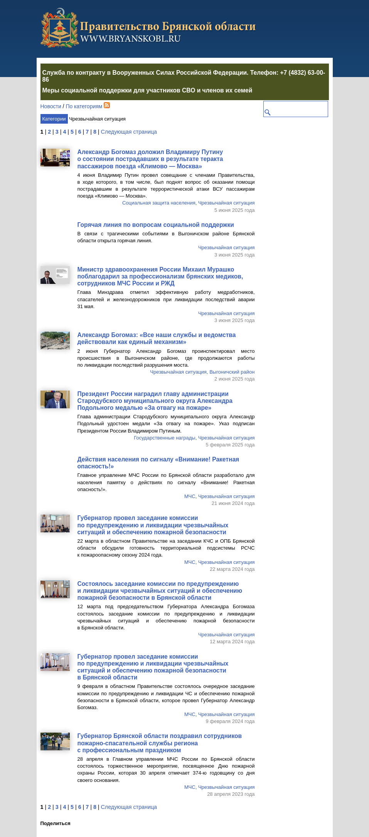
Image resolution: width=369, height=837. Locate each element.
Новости (50, 106)
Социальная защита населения (158, 203)
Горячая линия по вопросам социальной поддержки (156, 224)
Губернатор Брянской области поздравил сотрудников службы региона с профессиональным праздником (160, 743)
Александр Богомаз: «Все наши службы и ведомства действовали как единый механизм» (157, 338)
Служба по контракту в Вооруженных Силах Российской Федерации (144, 72)
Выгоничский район (231, 372)
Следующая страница (129, 132)
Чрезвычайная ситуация (226, 203)
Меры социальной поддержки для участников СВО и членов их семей (147, 90)
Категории (54, 119)
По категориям (84, 106)
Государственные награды (164, 438)
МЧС (189, 496)
